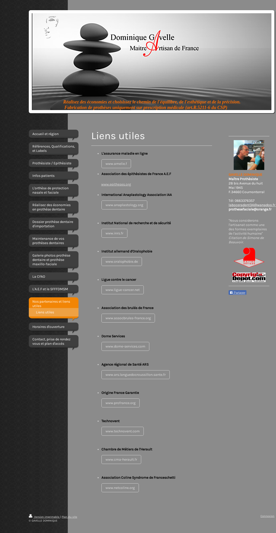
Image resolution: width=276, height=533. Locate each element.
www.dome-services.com (125, 346)
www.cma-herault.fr (121, 459)
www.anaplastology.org (124, 205)
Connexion (267, 516)
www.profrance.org (121, 403)
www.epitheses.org (116, 184)
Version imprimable (44, 516)
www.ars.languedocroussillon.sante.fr (136, 374)
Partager (237, 293)
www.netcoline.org (120, 488)
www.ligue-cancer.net (123, 290)
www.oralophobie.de (122, 261)
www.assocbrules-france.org (128, 318)
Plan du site (69, 516)
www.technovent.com (123, 431)
